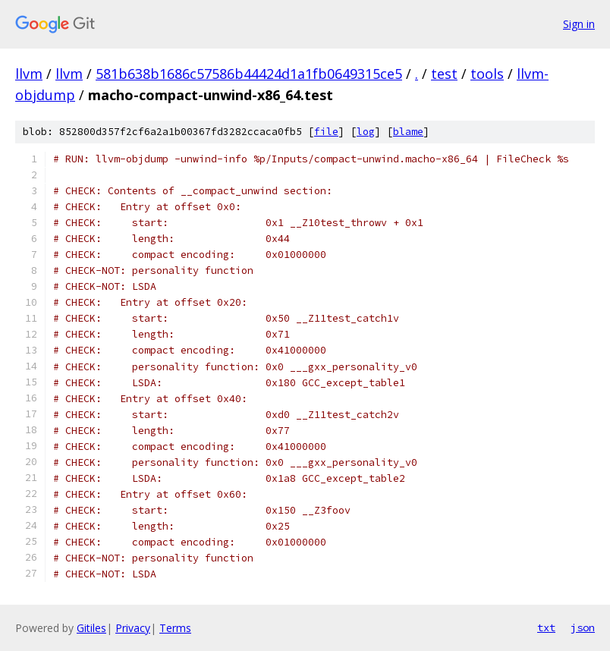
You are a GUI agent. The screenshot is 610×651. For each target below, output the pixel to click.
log (366, 131)
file (326, 131)
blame (408, 131)
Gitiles (91, 628)
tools (487, 73)
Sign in (579, 24)
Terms (175, 628)
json (583, 627)
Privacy (132, 628)
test (444, 73)
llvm (28, 73)
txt (546, 627)
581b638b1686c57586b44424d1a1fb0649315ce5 (249, 73)
